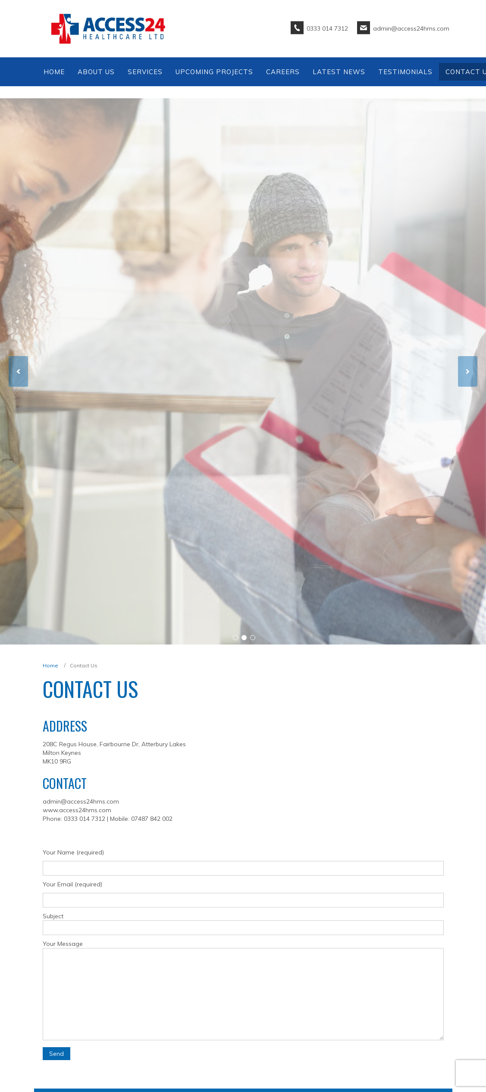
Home (50, 665)
